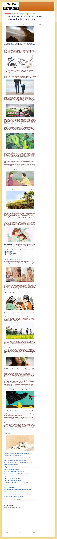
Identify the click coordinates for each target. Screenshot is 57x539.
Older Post (33, 532)
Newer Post (6, 532)
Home (20, 532)
